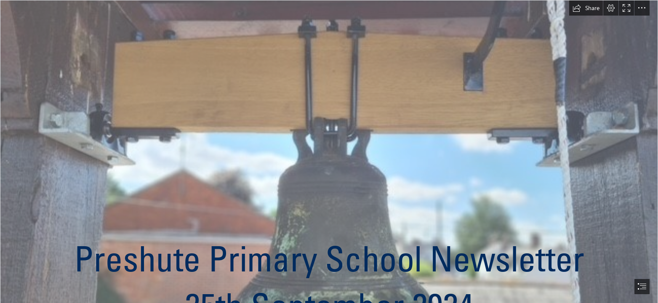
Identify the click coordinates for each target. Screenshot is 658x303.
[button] (586, 8)
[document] (329, 151)
